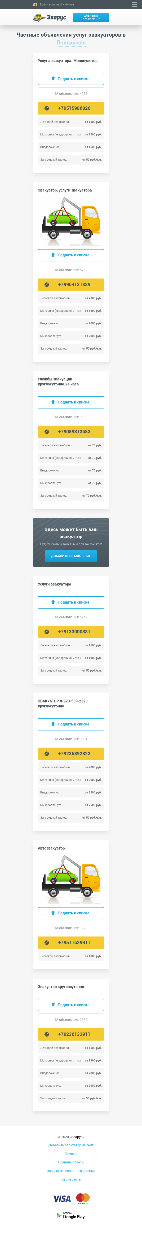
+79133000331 (74, 631)
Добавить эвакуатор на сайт (71, 1145)
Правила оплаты (71, 1162)
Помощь (71, 1153)
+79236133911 (74, 1034)
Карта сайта (71, 1179)
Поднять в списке (73, 78)
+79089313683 (74, 431)
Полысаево (71, 42)
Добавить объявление (91, 17)
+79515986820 (74, 108)
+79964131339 (74, 284)
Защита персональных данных (71, 1170)
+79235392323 (74, 753)
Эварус (76, 1136)
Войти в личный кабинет (57, 4)
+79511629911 (74, 942)
